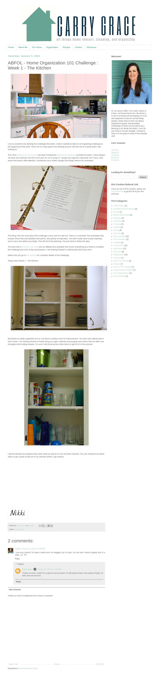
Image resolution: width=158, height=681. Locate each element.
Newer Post (13, 664)
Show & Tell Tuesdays (122, 267)
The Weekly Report (121, 273)
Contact (78, 47)
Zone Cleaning (119, 276)
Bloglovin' (115, 153)
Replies (21, 564)
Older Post (100, 664)
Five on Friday (119, 236)
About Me (22, 47)
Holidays (117, 242)
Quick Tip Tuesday (121, 261)
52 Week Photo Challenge (124, 209)
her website (31, 255)
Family (116, 230)
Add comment (15, 590)
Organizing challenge (66, 155)
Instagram (115, 155)
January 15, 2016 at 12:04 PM (33, 549)
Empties (117, 227)
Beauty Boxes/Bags (121, 215)
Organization (52, 47)
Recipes (66, 47)
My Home (117, 252)
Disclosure (91, 47)
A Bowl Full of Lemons (27, 155)
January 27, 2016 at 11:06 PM (49, 569)
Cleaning (117, 224)
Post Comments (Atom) (28, 668)
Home (11, 47)
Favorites (117, 233)
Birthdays (117, 218)
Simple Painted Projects (123, 270)
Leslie (17, 549)
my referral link (117, 191)
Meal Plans (118, 249)
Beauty (116, 212)
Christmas (118, 221)
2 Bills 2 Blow (119, 206)
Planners (117, 258)
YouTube (114, 150)
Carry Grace (27, 569)
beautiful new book (30, 247)
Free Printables (120, 239)
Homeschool (119, 245)
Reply (17, 559)
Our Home (37, 47)
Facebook (115, 160)
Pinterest (114, 158)
